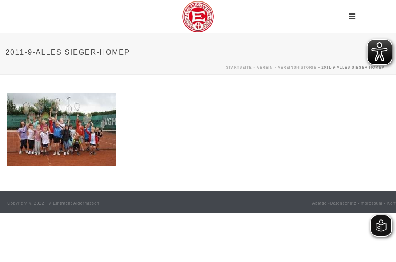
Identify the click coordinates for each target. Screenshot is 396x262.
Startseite (239, 68)
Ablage (319, 203)
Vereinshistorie (297, 68)
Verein (265, 68)
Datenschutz (343, 203)
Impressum (371, 203)
